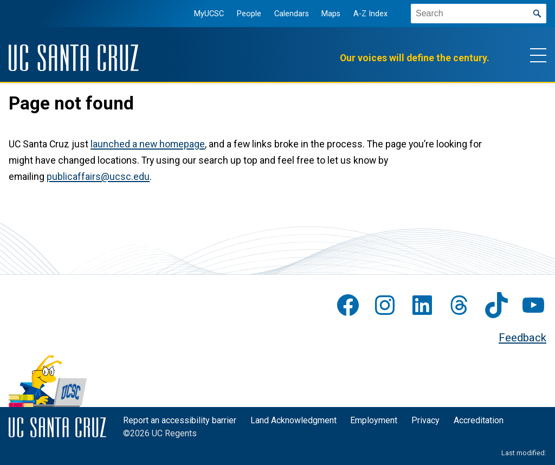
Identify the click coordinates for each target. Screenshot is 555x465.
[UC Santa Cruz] (74, 57)
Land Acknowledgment (293, 420)
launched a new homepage (148, 144)
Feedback (522, 337)
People (248, 13)
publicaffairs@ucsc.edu (98, 176)
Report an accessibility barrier (179, 420)
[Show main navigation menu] (538, 54)
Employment (373, 420)
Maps (330, 13)
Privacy (425, 420)
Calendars (290, 13)
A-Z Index (370, 13)
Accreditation (479, 420)
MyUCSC (208, 13)
